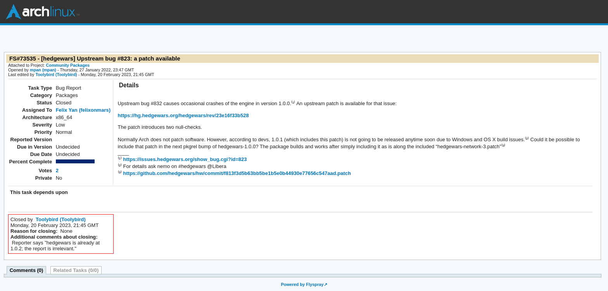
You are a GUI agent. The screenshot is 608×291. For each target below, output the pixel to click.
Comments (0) (26, 270)
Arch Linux (42, 11)
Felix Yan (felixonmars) (83, 110)
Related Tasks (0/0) (76, 270)
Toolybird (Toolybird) (56, 74)
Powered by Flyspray (302, 284)
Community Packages (68, 65)
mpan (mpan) (43, 70)
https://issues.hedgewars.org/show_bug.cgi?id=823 (184, 159)
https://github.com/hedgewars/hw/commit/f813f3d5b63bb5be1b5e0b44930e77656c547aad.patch (236, 173)
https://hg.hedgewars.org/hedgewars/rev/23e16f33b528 (183, 115)
